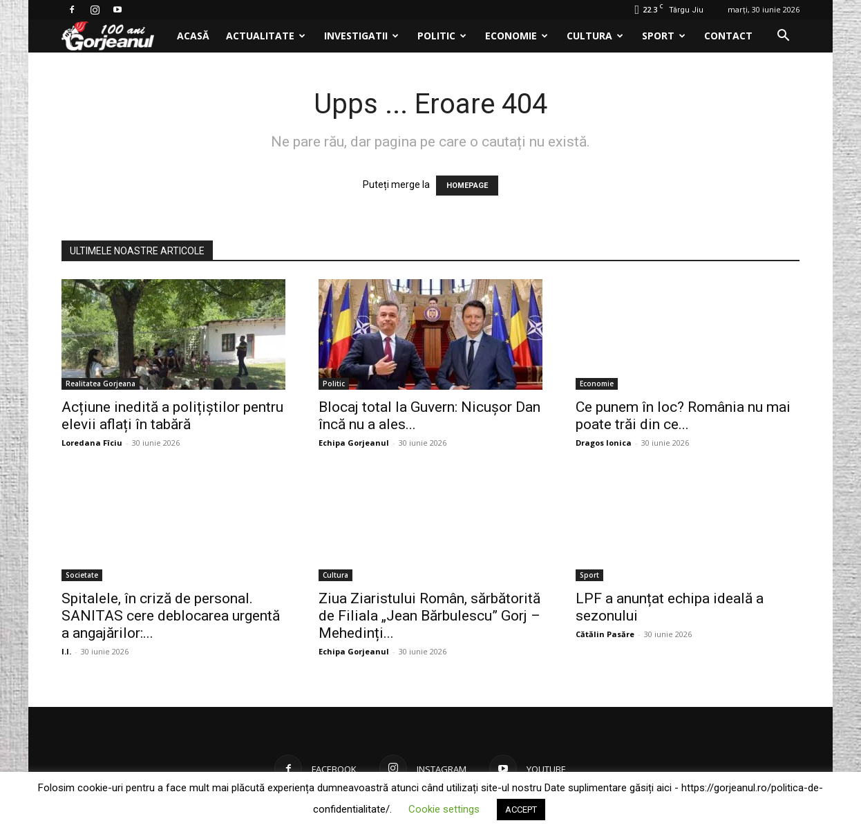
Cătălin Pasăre (605, 634)
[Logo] (115, 36)
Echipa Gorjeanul (354, 442)
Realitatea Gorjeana (100, 383)
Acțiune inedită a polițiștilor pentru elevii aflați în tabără (172, 416)
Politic (441, 35)
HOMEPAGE (467, 185)
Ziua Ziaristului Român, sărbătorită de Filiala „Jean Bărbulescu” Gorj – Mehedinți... (429, 615)
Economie (516, 35)
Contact (728, 35)
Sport (663, 35)
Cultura (595, 35)
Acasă (193, 35)
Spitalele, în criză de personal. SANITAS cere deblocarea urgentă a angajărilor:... (171, 615)
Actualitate (265, 35)
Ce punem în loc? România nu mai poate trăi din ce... (683, 416)
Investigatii (361, 35)
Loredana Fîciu (92, 442)
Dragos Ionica (604, 442)
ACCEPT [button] (521, 809)
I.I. (66, 651)
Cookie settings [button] (444, 809)
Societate (82, 575)
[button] (783, 37)
